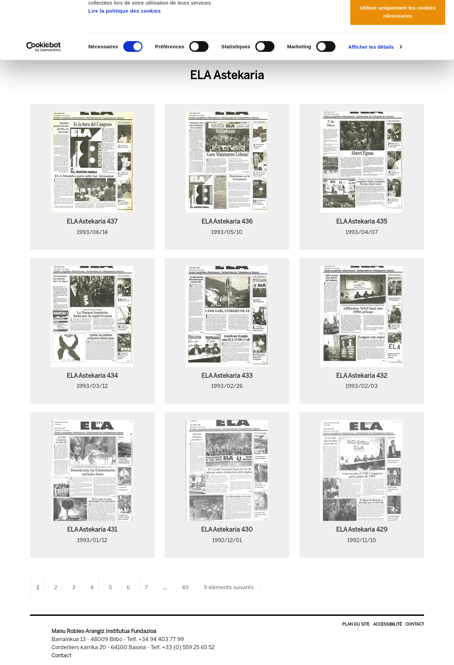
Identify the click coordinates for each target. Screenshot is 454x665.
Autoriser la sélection (398, 40)
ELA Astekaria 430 (227, 529)
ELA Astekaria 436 (227, 221)
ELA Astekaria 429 (361, 529)
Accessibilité (387, 624)
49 (185, 587)
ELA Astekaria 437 (92, 221)
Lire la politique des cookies (124, 65)
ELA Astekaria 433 (227, 375)
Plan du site (355, 624)
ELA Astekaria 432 (361, 375)
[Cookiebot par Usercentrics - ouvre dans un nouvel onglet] (43, 101)
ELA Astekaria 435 (361, 221)
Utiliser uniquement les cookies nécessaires (397, 66)
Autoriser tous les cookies (397, 18)
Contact (415, 624)
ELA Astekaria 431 (92, 529)
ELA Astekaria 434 (92, 375)
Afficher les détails (371, 101)
